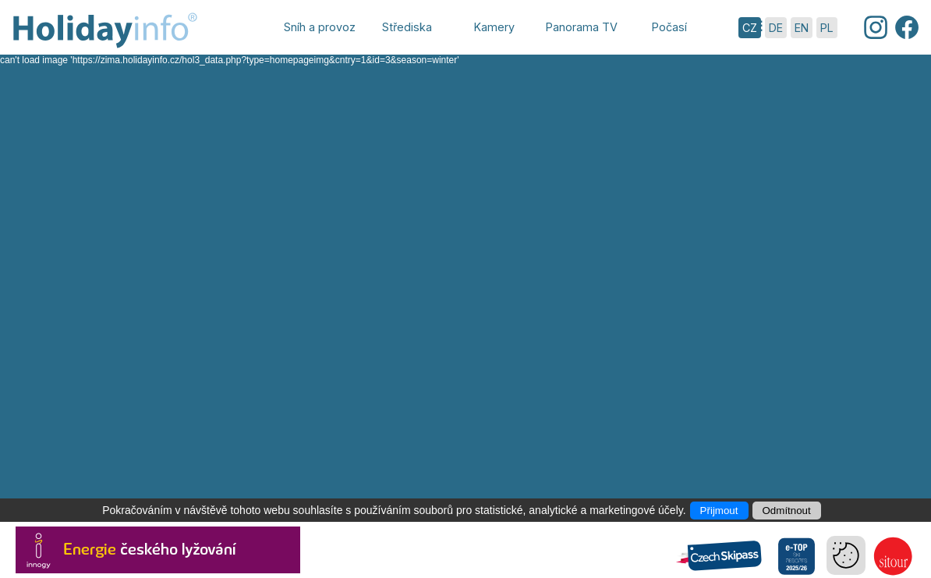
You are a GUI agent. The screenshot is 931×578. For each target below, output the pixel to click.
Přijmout (719, 510)
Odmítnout (787, 510)
